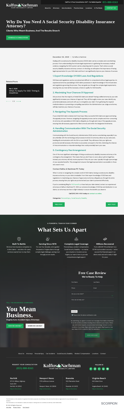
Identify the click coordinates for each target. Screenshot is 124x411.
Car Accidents (50, 354)
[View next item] (18, 84)
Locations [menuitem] (89, 8)
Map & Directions (15, 389)
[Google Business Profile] (99, 369)
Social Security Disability (79, 198)
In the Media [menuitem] (98, 8)
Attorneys (29, 354)
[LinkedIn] (103, 369)
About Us (21, 354)
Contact (103, 354)
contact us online (95, 193)
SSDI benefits (75, 184)
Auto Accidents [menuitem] (67, 8)
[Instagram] (95, 369)
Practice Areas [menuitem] (78, 8)
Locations (95, 354)
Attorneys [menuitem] (56, 8)
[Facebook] (91, 369)
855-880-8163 (110, 2)
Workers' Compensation (82, 354)
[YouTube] (107, 369)
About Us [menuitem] (48, 8)
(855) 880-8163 (77, 193)
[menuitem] (8, 407)
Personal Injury (65, 198)
